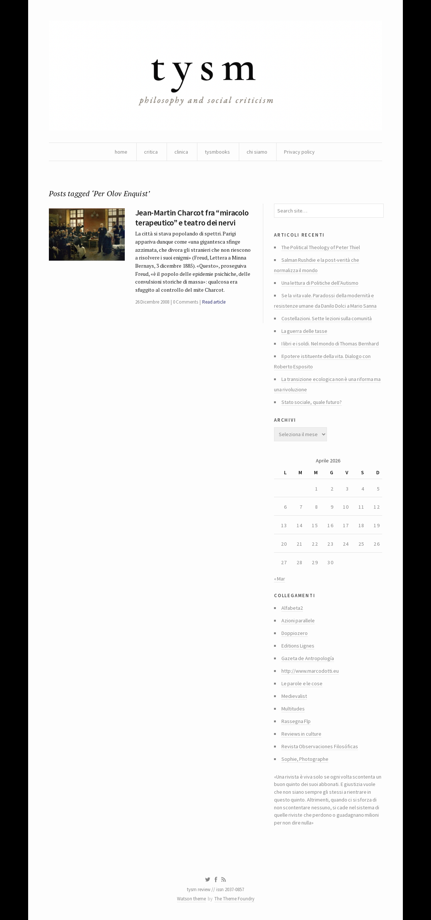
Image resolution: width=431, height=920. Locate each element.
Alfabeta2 (292, 608)
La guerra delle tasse (304, 331)
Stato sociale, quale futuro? (311, 402)
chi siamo (257, 151)
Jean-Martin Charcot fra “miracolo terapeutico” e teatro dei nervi (191, 217)
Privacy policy (299, 151)
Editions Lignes (297, 645)
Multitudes (293, 708)
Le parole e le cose (302, 683)
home (121, 151)
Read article (213, 302)
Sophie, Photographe (304, 759)
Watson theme (191, 899)
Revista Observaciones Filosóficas (319, 746)
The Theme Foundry (234, 899)
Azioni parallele (298, 620)
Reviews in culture (301, 733)
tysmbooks (217, 151)
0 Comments (185, 302)
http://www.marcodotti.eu (310, 671)
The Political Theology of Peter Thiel (320, 247)
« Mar (279, 578)
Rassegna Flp (296, 721)
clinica (181, 151)
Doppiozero (294, 633)
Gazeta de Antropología (307, 658)
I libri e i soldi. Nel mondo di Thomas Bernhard (330, 343)
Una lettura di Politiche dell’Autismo (319, 283)
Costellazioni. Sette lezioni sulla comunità (326, 318)
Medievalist (294, 696)
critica (151, 151)
